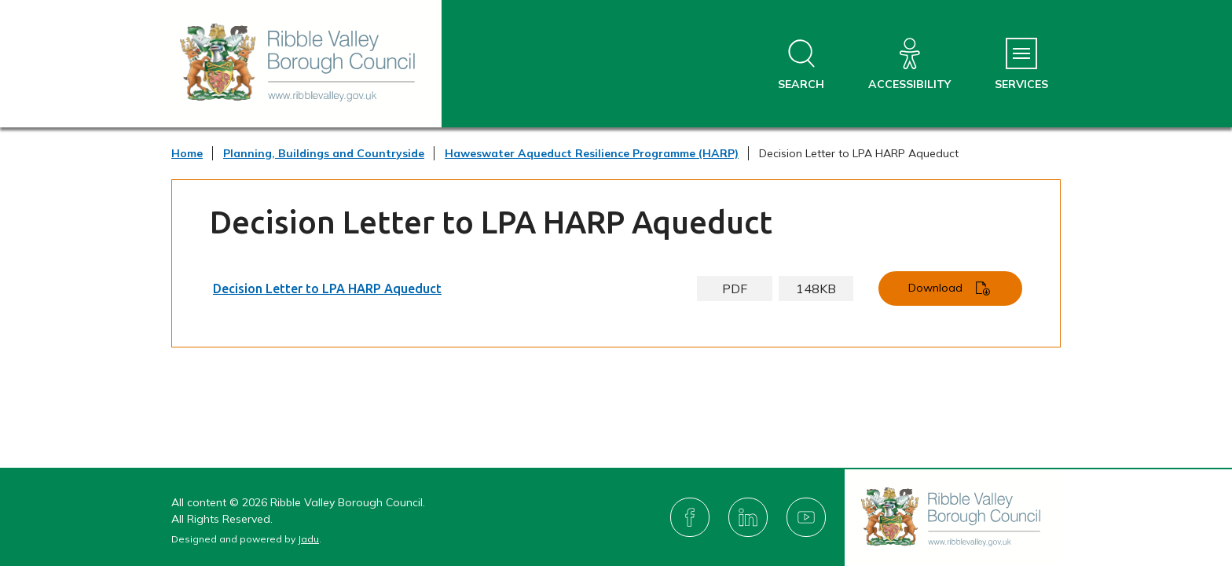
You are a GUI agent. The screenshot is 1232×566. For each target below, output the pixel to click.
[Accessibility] (909, 65)
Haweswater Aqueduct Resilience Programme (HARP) (592, 153)
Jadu (308, 539)
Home (187, 153)
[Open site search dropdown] (801, 65)
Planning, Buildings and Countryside (323, 153)
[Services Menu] (1021, 65)
